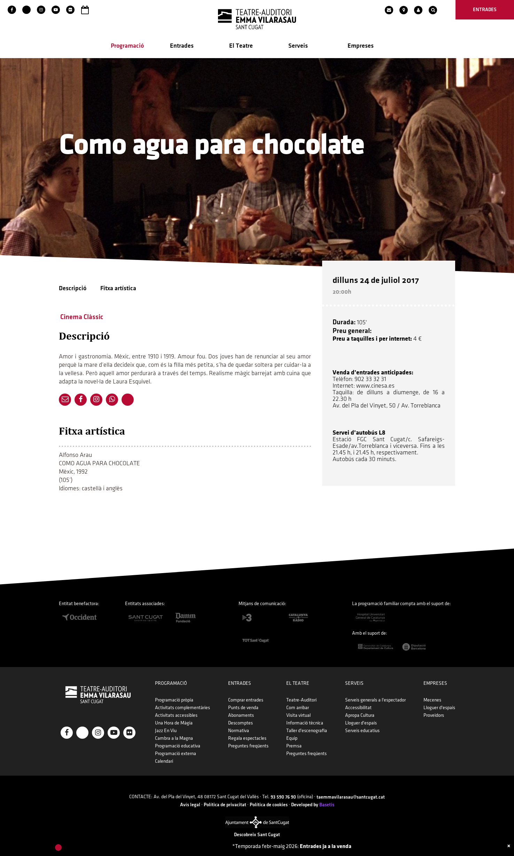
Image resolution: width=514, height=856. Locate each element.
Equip (291, 738)
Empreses (361, 46)
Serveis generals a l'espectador (375, 700)
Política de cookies (269, 804)
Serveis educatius (362, 730)
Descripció (72, 288)
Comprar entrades (245, 700)
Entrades (182, 46)
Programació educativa (177, 746)
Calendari (164, 761)
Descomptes (240, 723)
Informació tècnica (304, 723)
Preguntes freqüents (248, 746)
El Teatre (241, 46)
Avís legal (190, 804)
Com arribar (297, 707)
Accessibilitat (358, 707)
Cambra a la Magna (174, 738)
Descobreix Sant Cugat (257, 834)
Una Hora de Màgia (174, 723)
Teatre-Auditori (301, 700)
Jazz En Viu (166, 730)
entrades (485, 9)
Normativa (238, 730)
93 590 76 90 (283, 797)
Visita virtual (298, 715)
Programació (127, 46)
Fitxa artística (118, 288)
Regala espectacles (247, 738)
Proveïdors (433, 715)
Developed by (312, 804)
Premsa (294, 746)
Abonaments (241, 715)
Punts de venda (243, 707)
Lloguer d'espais (361, 723)
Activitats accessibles (176, 715)
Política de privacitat (225, 804)
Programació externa (175, 753)
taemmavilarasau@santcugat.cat (351, 797)
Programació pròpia (174, 700)
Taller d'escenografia (306, 730)
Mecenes (432, 700)
